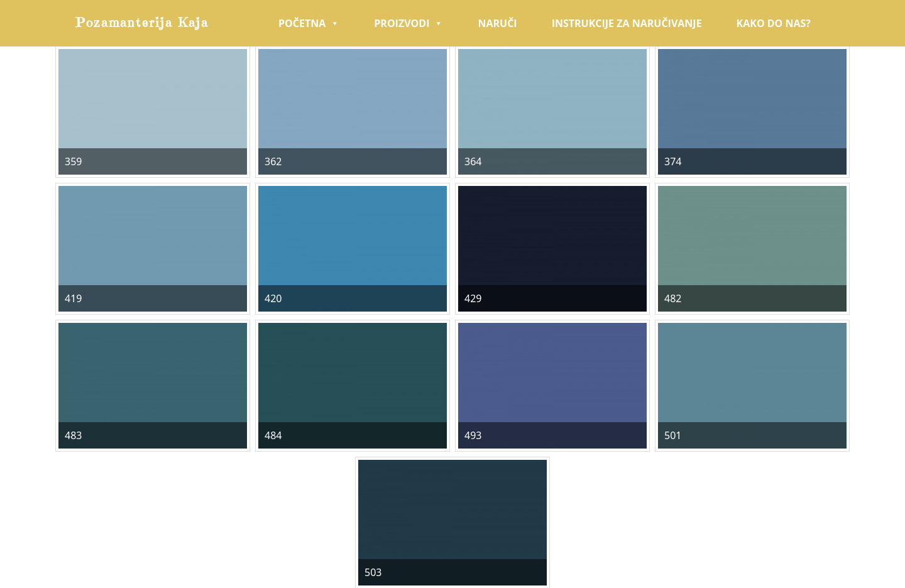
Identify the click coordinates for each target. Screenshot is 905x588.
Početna (308, 23)
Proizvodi (408, 23)
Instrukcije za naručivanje (627, 23)
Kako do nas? (774, 23)
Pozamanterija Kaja (142, 23)
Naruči (497, 23)
